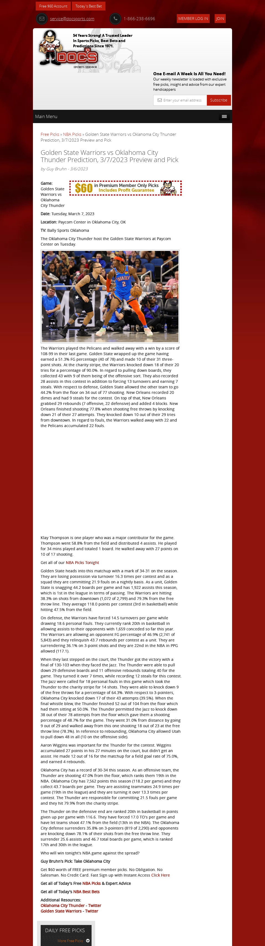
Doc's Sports (204, 174)
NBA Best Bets (86, 900)
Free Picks (50, 94)
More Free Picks (207, 107)
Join (220, 18)
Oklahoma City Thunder (63, 914)
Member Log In (193, 18)
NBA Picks (72, 94)
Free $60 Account (54, 6)
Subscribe (218, 59)
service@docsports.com (65, 18)
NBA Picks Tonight (82, 527)
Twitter (94, 914)
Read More (211, 219)
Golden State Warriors (61, 920)
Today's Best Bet (92, 6)
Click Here (50, 884)
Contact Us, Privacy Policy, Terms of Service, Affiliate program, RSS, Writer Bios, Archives (166, 939)
